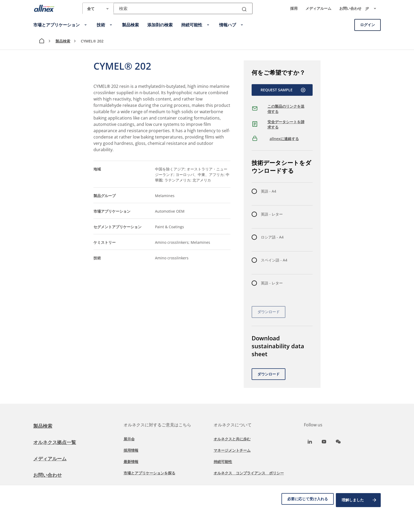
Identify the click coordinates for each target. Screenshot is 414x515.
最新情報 (131, 461)
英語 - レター (272, 214)
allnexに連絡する (284, 138)
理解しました (359, 501)
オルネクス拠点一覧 (57, 442)
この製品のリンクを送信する (285, 109)
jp (373, 8)
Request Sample (283, 90)
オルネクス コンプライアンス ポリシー (249, 472)
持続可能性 (223, 461)
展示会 (129, 438)
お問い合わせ (350, 8)
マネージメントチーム (232, 450)
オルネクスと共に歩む (232, 438)
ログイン (367, 24)
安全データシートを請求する (285, 124)
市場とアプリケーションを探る (149, 472)
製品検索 (62, 41)
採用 (294, 8)
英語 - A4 (268, 191)
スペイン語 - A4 (274, 260)
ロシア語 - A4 (272, 237)
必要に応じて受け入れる (304, 501)
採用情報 (131, 450)
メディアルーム (318, 8)
